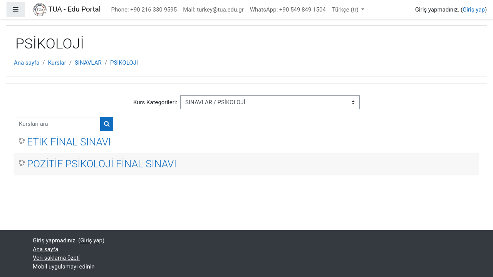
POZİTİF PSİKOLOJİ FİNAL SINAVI (101, 164)
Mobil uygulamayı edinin (64, 266)
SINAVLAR (88, 62)
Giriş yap (474, 9)
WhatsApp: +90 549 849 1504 (288, 9)
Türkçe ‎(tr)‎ (346, 9)
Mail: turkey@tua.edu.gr (213, 9)
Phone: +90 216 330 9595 (144, 9)
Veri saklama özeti (56, 257)
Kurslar (57, 62)
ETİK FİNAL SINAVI (69, 142)
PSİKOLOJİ (124, 62)
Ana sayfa (26, 62)
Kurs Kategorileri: (155, 102)
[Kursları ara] (57, 124)
